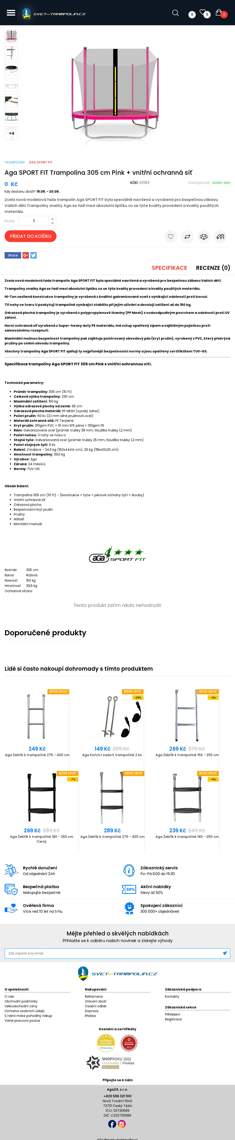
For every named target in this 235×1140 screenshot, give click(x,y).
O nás (9, 996)
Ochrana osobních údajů (25, 1011)
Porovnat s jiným (187, 237)
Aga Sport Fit (41, 162)
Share (13, 255)
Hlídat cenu (203, 237)
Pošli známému (220, 237)
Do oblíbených (170, 237)
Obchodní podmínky (21, 1001)
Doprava (91, 1011)
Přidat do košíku (30, 236)
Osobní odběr (96, 1006)
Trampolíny (15, 162)
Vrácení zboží (95, 1001)
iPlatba (90, 1015)
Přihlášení (172, 1014)
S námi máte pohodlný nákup (28, 1015)
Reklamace (94, 996)
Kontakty (172, 996)
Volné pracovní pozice (22, 1020)
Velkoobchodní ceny (21, 1006)
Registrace (173, 1019)
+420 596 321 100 (117, 1096)
